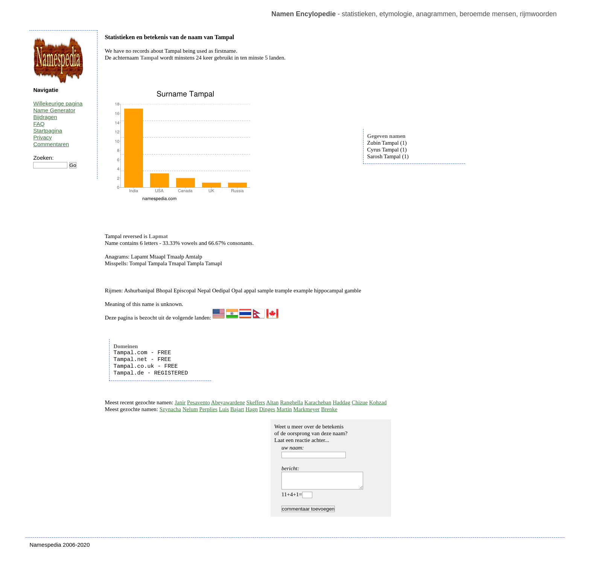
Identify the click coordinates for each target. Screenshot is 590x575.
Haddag (341, 402)
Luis (224, 409)
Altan (272, 402)
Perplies (208, 409)
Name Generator (54, 110)
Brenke (329, 409)
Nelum (190, 409)
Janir (180, 402)
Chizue (360, 402)
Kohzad (378, 402)
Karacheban (317, 402)
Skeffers (255, 402)
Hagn (251, 409)
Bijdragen (45, 117)
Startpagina (47, 130)
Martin (284, 409)
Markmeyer (306, 409)
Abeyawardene (228, 402)
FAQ (38, 124)
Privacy (42, 137)
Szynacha (170, 409)
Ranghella (291, 402)
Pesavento (198, 402)
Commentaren (51, 144)
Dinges (267, 409)
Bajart (237, 409)
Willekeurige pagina (57, 103)
